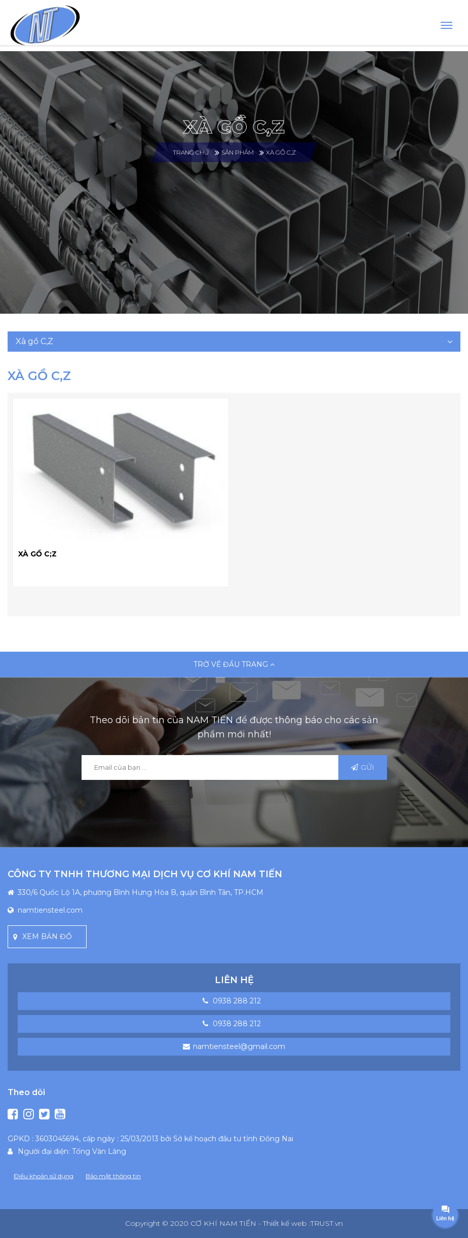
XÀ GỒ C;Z (37, 553)
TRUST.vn (326, 1223)
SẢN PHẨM (237, 152)
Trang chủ (191, 152)
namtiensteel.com (50, 910)
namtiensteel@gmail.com (239, 1046)
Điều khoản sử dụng (43, 1176)
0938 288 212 (237, 1000)
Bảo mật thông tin (113, 1176)
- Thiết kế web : (284, 1223)
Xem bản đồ (47, 936)
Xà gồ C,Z (281, 152)
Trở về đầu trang (234, 664)
